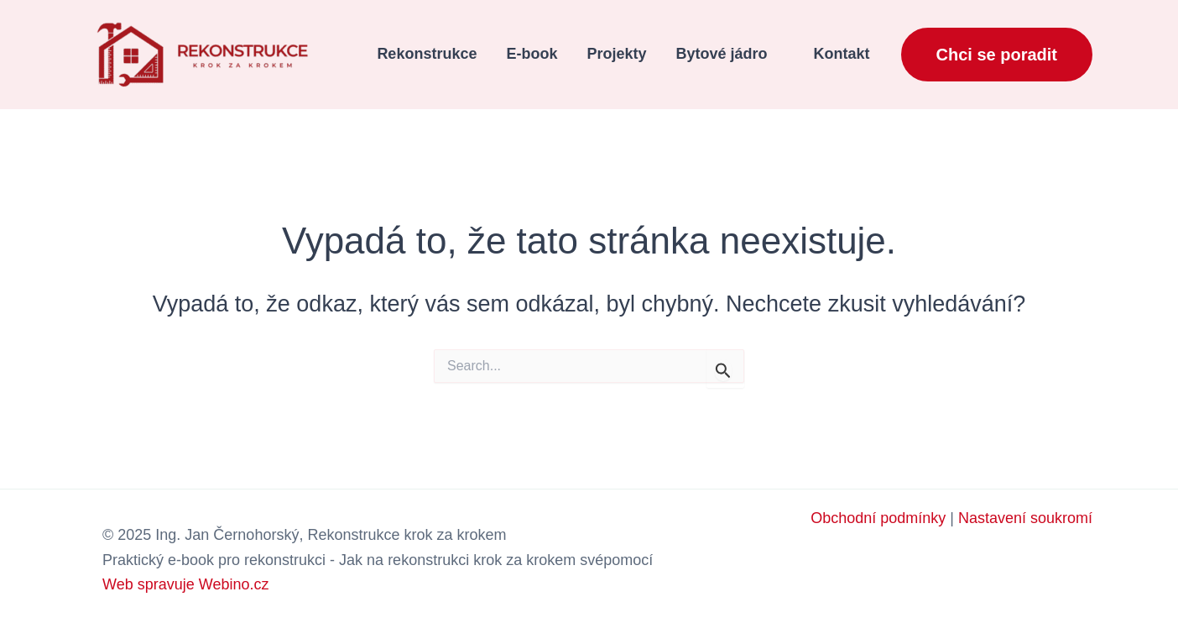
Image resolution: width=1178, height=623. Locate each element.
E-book (531, 53)
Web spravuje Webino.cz (185, 584)
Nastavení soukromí (1025, 518)
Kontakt (842, 53)
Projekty (616, 53)
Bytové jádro (721, 53)
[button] (996, 54)
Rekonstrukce (427, 53)
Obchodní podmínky (878, 518)
